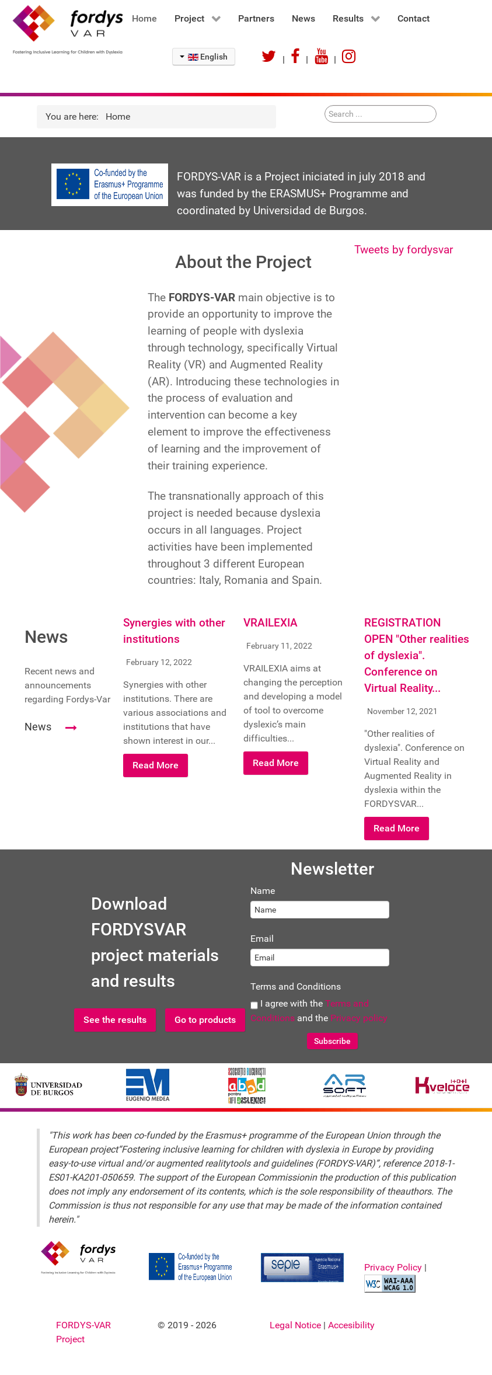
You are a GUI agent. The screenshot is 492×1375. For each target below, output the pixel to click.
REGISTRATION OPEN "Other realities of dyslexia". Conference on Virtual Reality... (416, 656)
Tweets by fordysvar (403, 249)
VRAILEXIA (270, 623)
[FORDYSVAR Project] (61, 29)
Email (262, 938)
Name (262, 890)
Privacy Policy (394, 1267)
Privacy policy (359, 1018)
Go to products (205, 1019)
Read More (155, 765)
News (38, 726)
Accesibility (351, 1325)
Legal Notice (296, 1325)
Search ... (324, 105)
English (204, 56)
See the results (114, 1019)
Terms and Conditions (295, 986)
